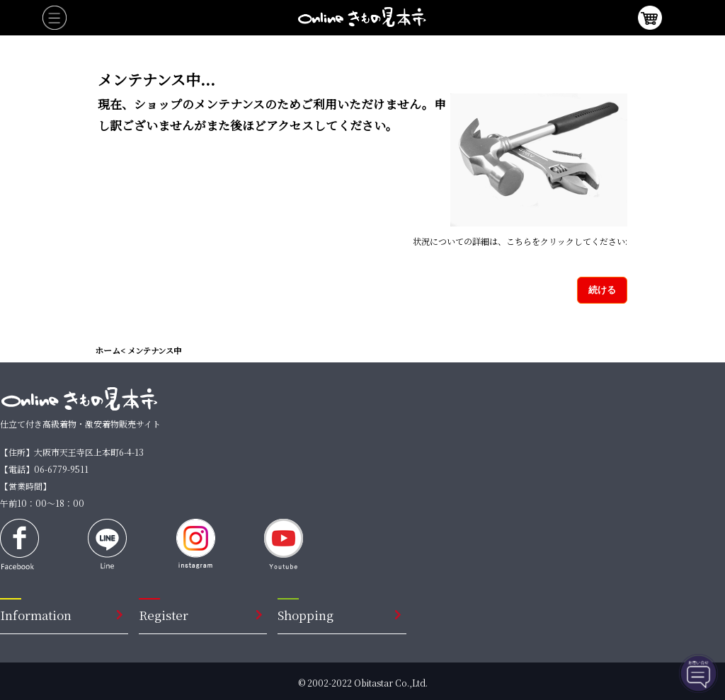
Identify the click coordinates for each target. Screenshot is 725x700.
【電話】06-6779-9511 (44, 469)
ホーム (107, 350)
